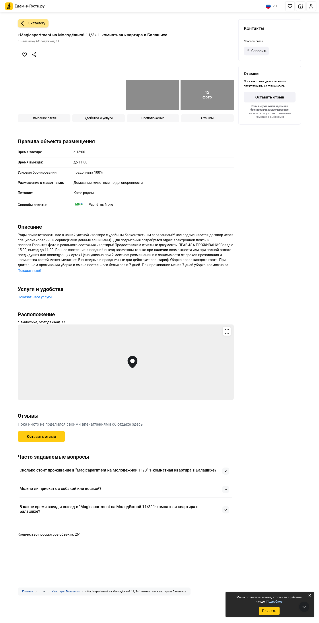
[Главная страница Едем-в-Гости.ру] (25, 6)
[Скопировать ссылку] (34, 54)
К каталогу (31, 23)
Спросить (256, 51)
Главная (27, 591)
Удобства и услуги (98, 118)
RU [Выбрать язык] (271, 6)
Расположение (152, 118)
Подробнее (274, 601)
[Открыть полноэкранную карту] (126, 362)
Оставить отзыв (41, 436)
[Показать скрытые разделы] (43, 591)
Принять (269, 611)
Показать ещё (29, 271)
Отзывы (207, 118)
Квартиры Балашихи (66, 591)
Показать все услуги (35, 297)
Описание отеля (44, 118)
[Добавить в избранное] (24, 54)
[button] (290, 6)
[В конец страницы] (304, 607)
